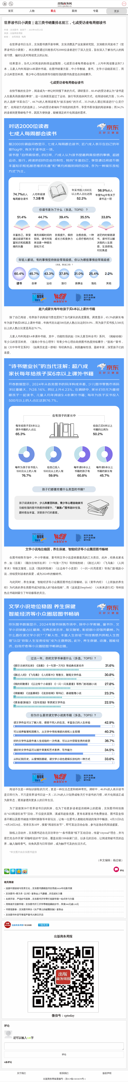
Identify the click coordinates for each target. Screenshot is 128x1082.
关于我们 (21, 1073)
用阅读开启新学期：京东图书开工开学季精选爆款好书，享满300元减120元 (42, 904)
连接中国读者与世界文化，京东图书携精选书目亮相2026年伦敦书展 (39, 888)
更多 (116, 11)
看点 (53, 11)
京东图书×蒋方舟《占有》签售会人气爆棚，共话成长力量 (34, 893)
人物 (31, 11)
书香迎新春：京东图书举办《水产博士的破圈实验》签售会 (34, 909)
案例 (74, 11)
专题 (95, 11)
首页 (10, 11)
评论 (119, 869)
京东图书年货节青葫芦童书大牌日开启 (24, 914)
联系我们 (64, 1073)
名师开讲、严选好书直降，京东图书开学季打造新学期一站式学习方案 (40, 899)
